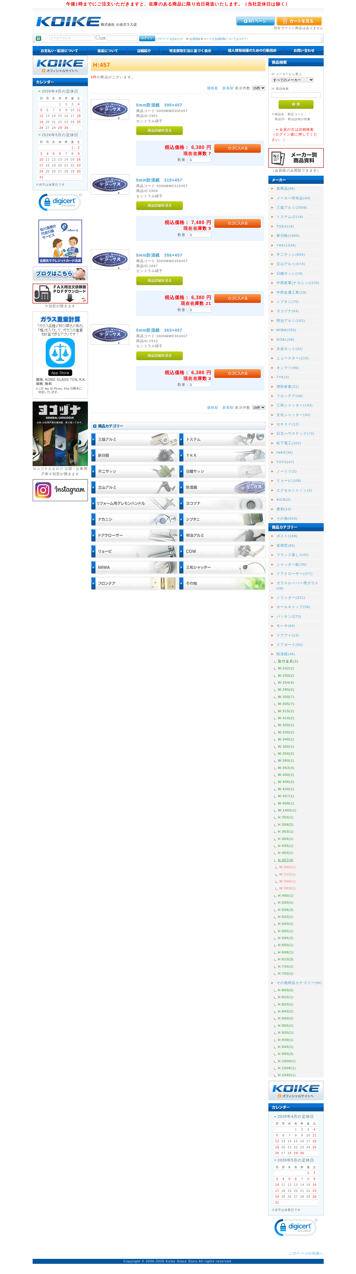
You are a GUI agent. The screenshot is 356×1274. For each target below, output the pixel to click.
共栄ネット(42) (290, 349)
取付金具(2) (288, 661)
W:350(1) (286, 746)
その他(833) (287, 518)
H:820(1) (286, 1004)
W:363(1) (287, 888)
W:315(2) (286, 711)
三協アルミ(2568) (292, 207)
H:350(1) (286, 817)
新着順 (228, 88)
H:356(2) (286, 824)
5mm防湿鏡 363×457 (159, 330)
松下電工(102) (289, 443)
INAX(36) (285, 452)
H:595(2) (286, 938)
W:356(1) (287, 881)
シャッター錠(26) (292, 564)
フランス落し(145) (293, 555)
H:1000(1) (287, 1061)
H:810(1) (286, 997)
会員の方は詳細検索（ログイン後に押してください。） (295, 134)
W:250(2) (286, 675)
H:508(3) (286, 909)
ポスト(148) (287, 536)
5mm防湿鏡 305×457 (159, 105)
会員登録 (194, 38)
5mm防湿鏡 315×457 (159, 180)
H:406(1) (286, 839)
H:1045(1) (287, 1075)
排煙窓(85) (286, 545)
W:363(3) (286, 768)
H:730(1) (286, 966)
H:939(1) (286, 1040)
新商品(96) (286, 188)
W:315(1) (287, 874)
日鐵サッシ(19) (290, 273)
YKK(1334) (286, 245)
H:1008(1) (287, 1068)
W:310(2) (286, 718)
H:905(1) (286, 1025)
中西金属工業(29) (292, 292)
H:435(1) (286, 845)
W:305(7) (286, 704)
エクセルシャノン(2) (294, 490)
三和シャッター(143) (295, 405)
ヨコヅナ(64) (288, 311)
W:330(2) (286, 732)
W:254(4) (286, 682)
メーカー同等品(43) (294, 198)
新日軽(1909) (288, 235)
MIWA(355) (287, 330)
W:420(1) (286, 789)
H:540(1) (286, 923)
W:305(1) (287, 867)
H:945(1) (286, 1047)
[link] (60, 203)
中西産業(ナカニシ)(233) (298, 283)
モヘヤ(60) (286, 626)
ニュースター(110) (293, 358)
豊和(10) (284, 509)
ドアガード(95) (290, 644)
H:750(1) (286, 973)
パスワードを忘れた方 (169, 38)
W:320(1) (286, 725)
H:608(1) (286, 952)
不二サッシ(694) (291, 254)
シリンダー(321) (291, 597)
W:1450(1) (287, 810)
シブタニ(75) (288, 301)
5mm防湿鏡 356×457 (159, 255)
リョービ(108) (289, 480)
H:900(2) (286, 1018)
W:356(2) (286, 753)
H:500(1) (286, 902)
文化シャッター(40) (294, 415)
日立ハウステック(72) (296, 433)
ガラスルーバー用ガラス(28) (298, 585)
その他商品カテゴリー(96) (299, 983)
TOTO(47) (286, 462)
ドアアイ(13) (288, 635)
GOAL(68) (286, 339)
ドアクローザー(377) (295, 573)
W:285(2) (286, 689)
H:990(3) (286, 1054)
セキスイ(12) (288, 424)
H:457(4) (286, 860)
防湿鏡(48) (286, 654)
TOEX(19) (285, 226)
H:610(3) (286, 959)
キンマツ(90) (288, 367)
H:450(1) (286, 852)
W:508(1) (286, 803)
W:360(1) (286, 760)
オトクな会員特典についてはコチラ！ (226, 38)
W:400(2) (286, 775)
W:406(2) (286, 781)
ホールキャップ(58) (294, 607)
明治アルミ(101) (291, 320)
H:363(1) (286, 831)
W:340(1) (286, 739)
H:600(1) (286, 945)
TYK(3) (283, 377)
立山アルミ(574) (291, 264)
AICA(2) (284, 499)
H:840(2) (286, 1011)
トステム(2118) (290, 216)
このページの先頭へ (306, 1253)
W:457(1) (286, 796)
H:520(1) (286, 916)
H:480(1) (286, 895)
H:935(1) (286, 1032)
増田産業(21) (288, 386)
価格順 (212, 88)
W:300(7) (286, 697)
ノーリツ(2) (287, 471)
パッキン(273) (289, 616)
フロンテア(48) (290, 396)
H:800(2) (286, 990)
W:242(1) (286, 668)
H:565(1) (286, 931)
